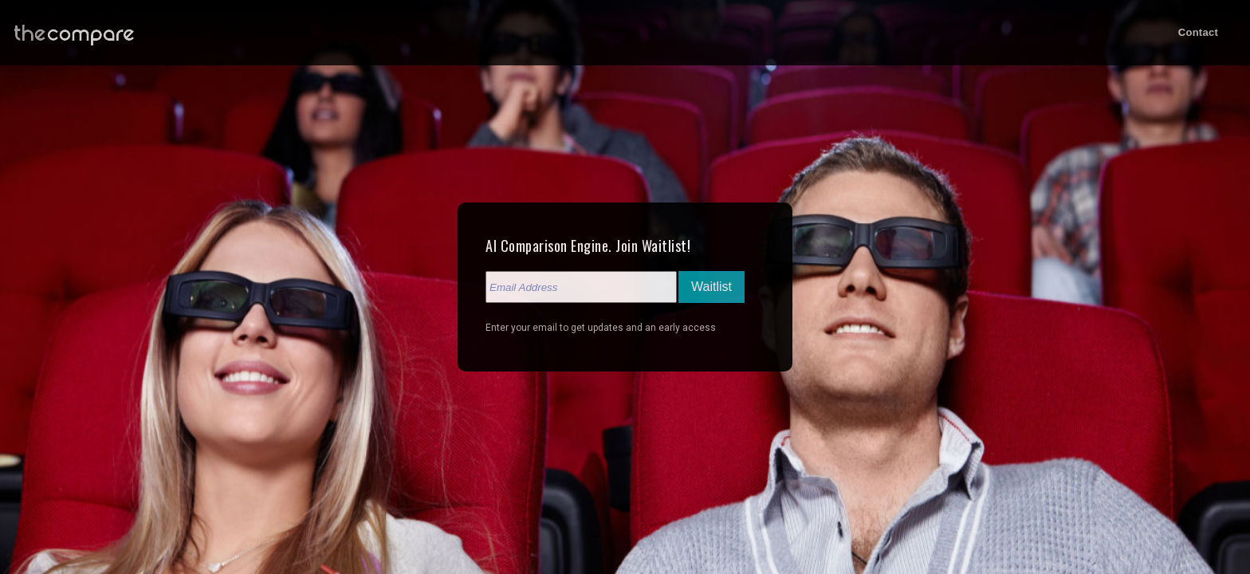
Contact (1198, 32)
